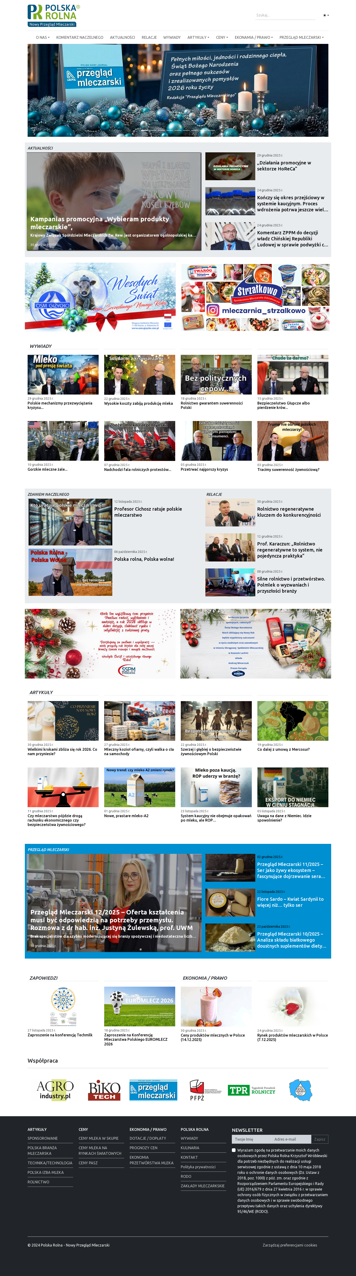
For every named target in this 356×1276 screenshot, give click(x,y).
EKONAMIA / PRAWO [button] (252, 37)
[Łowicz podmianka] (152, 130)
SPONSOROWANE (43, 1138)
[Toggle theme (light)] (326, 15)
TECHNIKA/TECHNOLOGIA (50, 1163)
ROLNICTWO (38, 1182)
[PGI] (178, 130)
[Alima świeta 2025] (203, 130)
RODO (186, 1176)
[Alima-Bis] (211, 130)
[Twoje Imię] (252, 1139)
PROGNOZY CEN (143, 1148)
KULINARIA (190, 1148)
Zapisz (319, 1139)
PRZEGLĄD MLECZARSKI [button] (300, 37)
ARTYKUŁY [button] (197, 37)
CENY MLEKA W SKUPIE (99, 1138)
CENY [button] (220, 37)
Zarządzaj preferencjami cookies (290, 1245)
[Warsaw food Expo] (169, 130)
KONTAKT (189, 1157)
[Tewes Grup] (194, 130)
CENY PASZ (88, 1163)
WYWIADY (172, 37)
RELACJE (149, 37)
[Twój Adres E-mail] (291, 1139)
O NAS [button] (41, 37)
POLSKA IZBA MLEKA (46, 1172)
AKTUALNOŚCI (122, 37)
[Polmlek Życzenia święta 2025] (161, 130)
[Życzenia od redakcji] (144, 130)
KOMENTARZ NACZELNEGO (79, 37)
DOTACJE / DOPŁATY (148, 1138)
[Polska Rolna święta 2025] (186, 130)
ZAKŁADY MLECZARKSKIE (203, 1186)
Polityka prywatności (198, 1167)
